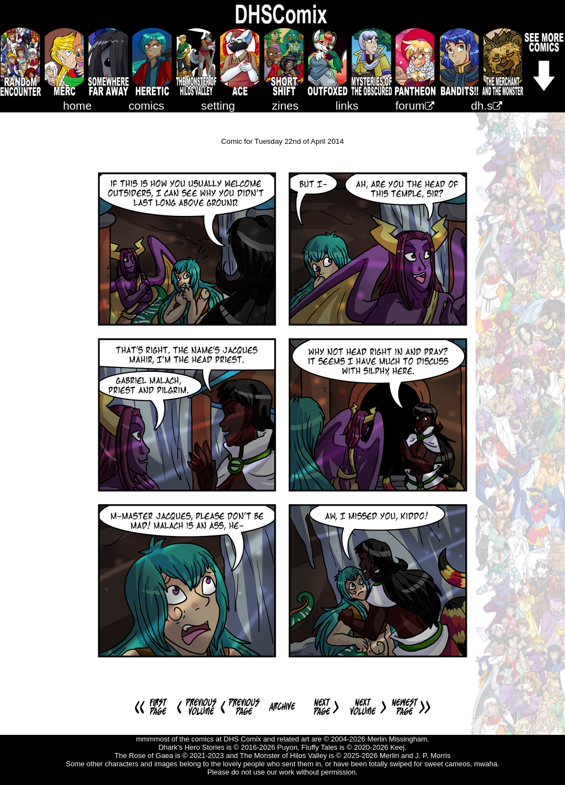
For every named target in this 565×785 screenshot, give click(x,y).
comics (146, 105)
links (347, 105)
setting (218, 105)
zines (285, 105)
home (77, 105)
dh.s (486, 105)
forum (415, 105)
